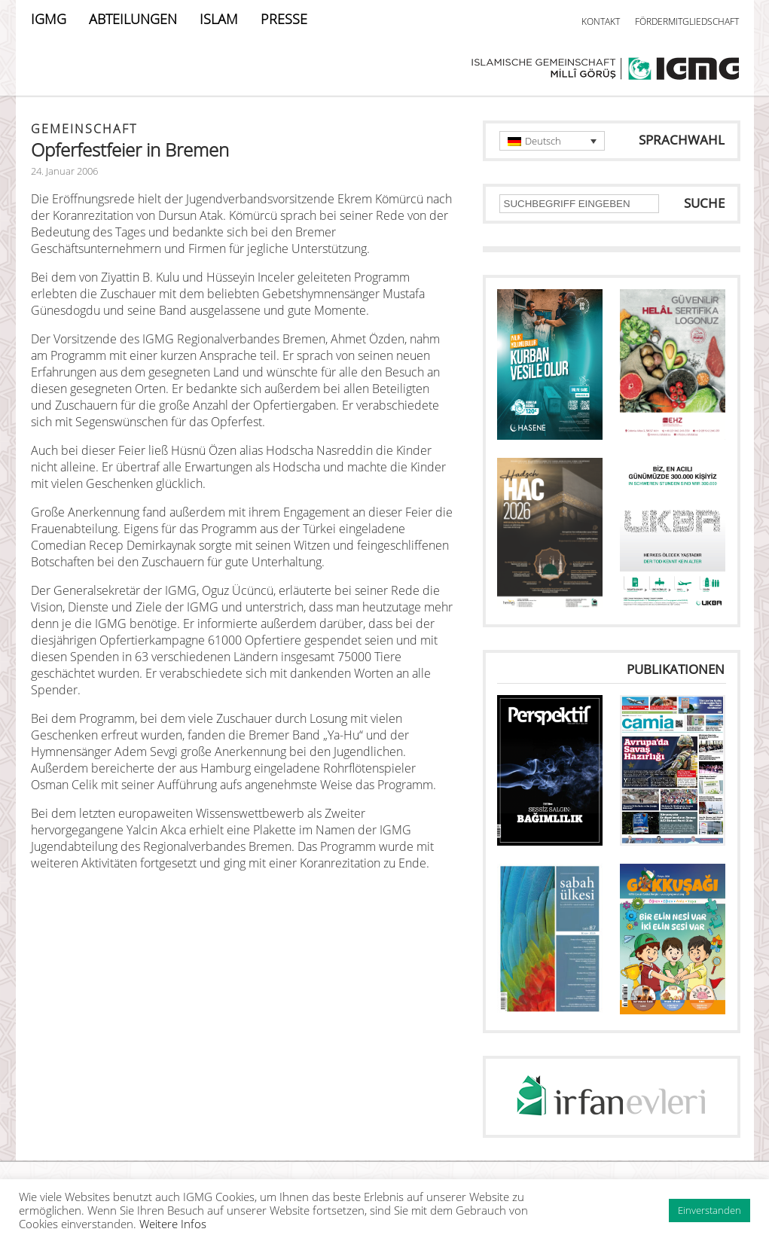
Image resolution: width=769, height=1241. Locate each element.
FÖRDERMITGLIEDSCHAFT (687, 21)
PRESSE (284, 19)
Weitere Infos (172, 1223)
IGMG (48, 19)
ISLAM (219, 19)
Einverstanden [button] (709, 1210)
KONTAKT (600, 21)
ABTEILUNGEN (133, 19)
